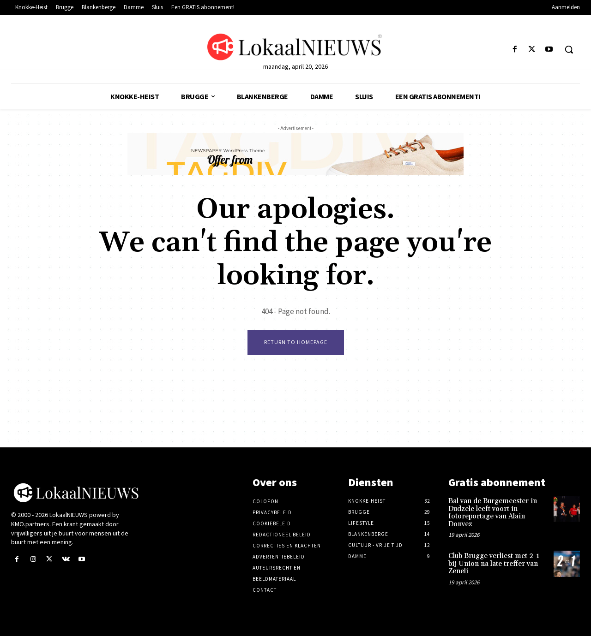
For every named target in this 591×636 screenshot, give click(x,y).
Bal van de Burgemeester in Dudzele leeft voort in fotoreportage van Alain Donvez (492, 513)
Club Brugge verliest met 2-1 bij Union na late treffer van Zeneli (493, 564)
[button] (569, 49)
